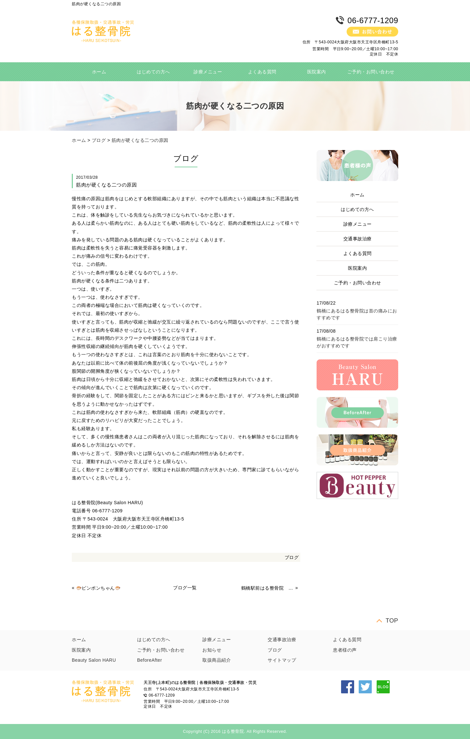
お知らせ (211, 650)
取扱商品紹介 (216, 660)
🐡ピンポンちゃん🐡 (98, 588)
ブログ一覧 (185, 587)
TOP (391, 620)
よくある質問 (262, 71)
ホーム (99, 71)
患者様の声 (345, 650)
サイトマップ (282, 660)
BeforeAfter (149, 660)
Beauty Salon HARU (94, 660)
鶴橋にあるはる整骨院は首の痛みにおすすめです (357, 314)
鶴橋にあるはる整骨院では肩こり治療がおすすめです (357, 342)
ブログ (99, 140)
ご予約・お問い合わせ (371, 71)
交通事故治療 (357, 238)
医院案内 (316, 71)
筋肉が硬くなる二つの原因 (140, 140)
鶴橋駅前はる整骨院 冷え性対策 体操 (267, 588)
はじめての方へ (153, 71)
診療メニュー (208, 71)
